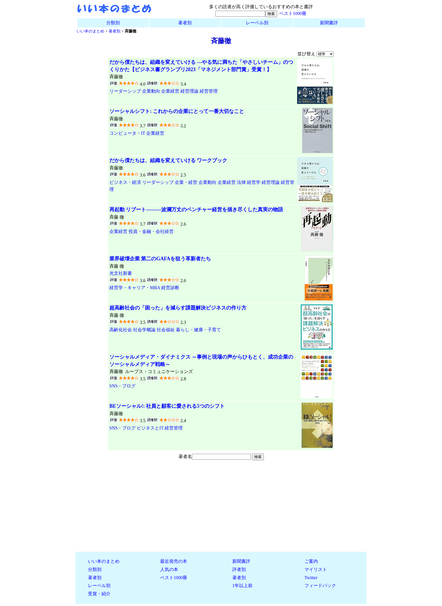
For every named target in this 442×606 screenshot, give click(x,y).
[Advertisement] (221, 507)
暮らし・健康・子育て (198, 329)
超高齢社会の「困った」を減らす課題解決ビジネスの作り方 (177, 308)
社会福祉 (166, 329)
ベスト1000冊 (292, 13)
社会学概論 (144, 329)
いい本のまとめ (90, 31)
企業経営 (170, 91)
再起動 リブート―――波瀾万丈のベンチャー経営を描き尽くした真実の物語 (196, 209)
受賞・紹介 (99, 593)
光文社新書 (120, 273)
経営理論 (189, 91)
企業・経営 (186, 182)
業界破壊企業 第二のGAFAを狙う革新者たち (160, 258)
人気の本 (169, 569)
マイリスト (315, 569)
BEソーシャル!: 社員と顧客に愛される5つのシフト (167, 406)
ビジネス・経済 (125, 182)
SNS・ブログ (122, 385)
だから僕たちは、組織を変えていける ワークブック (168, 160)
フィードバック (320, 585)
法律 (241, 182)
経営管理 (209, 91)
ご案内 (311, 561)
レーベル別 (257, 22)
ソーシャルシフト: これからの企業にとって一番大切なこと (176, 111)
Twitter (310, 577)
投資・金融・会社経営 (151, 231)
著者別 (185, 22)
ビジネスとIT (150, 428)
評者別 (239, 569)
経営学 (253, 182)
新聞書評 (329, 22)
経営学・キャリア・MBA (134, 287)
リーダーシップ (125, 91)
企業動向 (151, 91)
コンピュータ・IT (127, 133)
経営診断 (170, 287)
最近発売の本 (173, 561)
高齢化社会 (120, 329)
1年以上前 (242, 585)
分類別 (113, 22)
